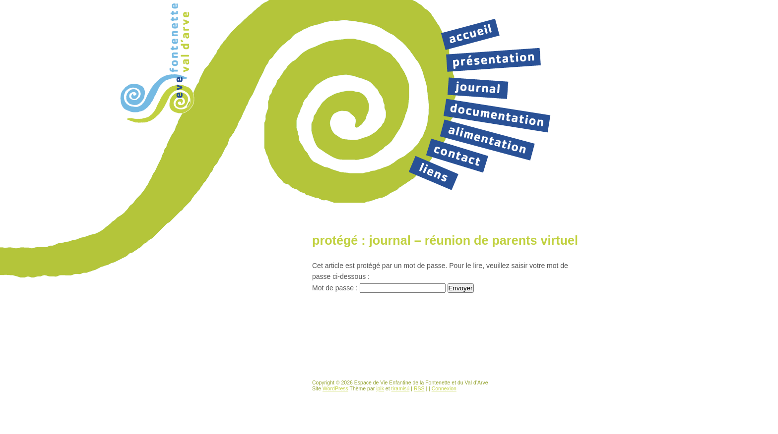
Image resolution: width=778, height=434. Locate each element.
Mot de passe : (379, 288)
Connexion (444, 388)
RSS (419, 388)
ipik (380, 388)
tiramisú (400, 388)
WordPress (335, 388)
